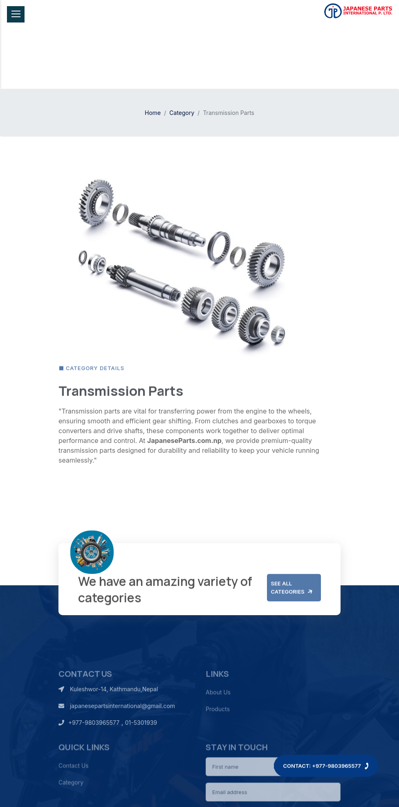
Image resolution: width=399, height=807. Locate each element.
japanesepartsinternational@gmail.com (116, 729)
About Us (218, 719)
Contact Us (73, 798)
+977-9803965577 (88, 746)
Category (181, 112)
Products (218, 736)
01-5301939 (141, 746)
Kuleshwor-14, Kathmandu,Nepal (108, 712)
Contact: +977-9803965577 (326, 754)
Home (153, 112)
